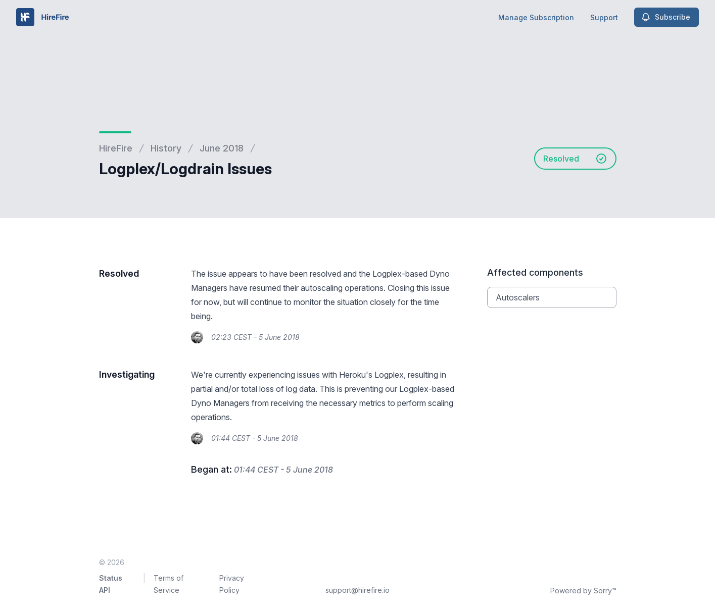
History (166, 148)
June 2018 (222, 148)
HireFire (115, 148)
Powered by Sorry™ (583, 590)
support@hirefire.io (357, 590)
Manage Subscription (536, 17)
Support (604, 17)
